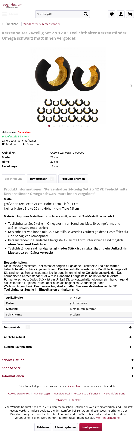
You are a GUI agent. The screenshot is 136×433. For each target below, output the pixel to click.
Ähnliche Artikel (14, 337)
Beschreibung (13, 178)
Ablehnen (42, 427)
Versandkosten (75, 386)
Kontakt (76, 400)
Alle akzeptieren (65, 427)
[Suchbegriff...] (62, 14)
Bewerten (30, 144)
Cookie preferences (19, 393)
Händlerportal (62, 393)
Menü (10, 13)
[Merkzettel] (111, 14)
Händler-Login (42, 393)
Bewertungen (42, 179)
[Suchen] (86, 14)
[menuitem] (10, 14)
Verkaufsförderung (114, 393)
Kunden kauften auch (18, 347)
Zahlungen (61, 400)
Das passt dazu (17, 327)
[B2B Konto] (121, 14)
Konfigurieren (91, 427)
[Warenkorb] (130, 14)
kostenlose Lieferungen (87, 393)
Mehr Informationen (108, 417)
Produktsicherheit (73, 178)
